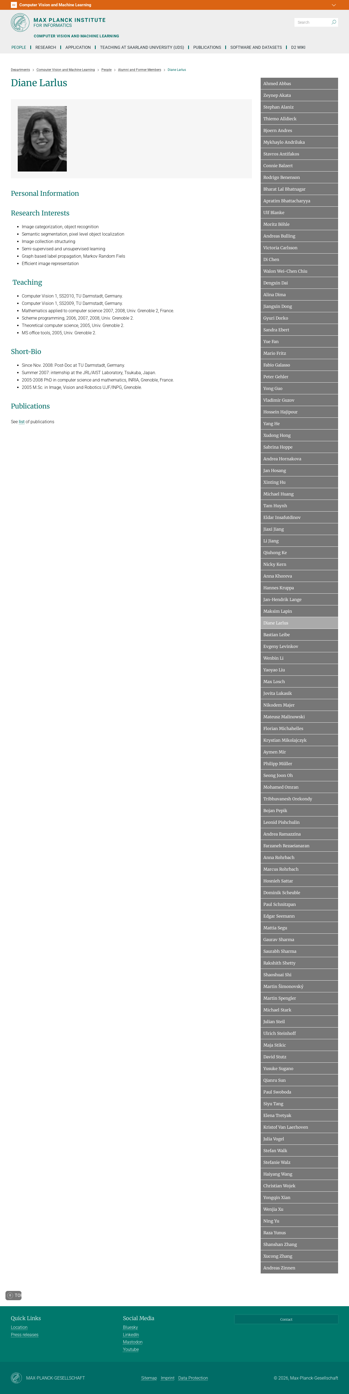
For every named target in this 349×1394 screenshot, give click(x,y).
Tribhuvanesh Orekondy (287, 798)
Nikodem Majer (279, 705)
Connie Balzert (278, 165)
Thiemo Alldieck (280, 118)
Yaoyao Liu (274, 669)
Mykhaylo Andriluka (284, 142)
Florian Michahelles (283, 728)
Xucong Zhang (277, 1256)
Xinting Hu (274, 482)
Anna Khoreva (277, 576)
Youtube (131, 1349)
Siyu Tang (273, 1103)
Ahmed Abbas (277, 83)
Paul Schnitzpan (279, 904)
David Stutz (274, 1056)
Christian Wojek (279, 1185)
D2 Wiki (298, 47)
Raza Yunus (274, 1232)
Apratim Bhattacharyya (286, 200)
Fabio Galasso (276, 365)
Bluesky (130, 1327)
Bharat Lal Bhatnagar (284, 189)
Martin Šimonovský (283, 986)
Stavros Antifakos (281, 154)
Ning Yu (271, 1221)
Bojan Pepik (275, 810)
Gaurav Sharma (278, 939)
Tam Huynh (275, 505)
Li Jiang (271, 540)
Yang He (271, 423)
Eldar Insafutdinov (282, 517)
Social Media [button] (138, 1318)
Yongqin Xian (276, 1197)
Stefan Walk (275, 1150)
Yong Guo (272, 388)
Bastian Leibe (276, 634)
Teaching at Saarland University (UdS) (142, 47)
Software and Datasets (256, 47)
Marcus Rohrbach (281, 869)
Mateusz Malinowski (284, 716)
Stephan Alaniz (278, 107)
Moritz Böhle (276, 224)
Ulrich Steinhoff (279, 1033)
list (22, 421)
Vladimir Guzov (278, 400)
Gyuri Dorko (275, 318)
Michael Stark (277, 1010)
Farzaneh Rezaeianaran (286, 845)
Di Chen (271, 259)
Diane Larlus (275, 623)
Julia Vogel (273, 1138)
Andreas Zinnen (279, 1267)
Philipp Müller (277, 763)
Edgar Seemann (279, 916)
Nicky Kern (274, 564)
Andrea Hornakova (282, 458)
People (18, 47)
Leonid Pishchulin (281, 822)
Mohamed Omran (281, 787)
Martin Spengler (279, 998)
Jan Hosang (274, 470)
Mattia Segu (275, 927)
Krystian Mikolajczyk (285, 740)
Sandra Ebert (276, 329)
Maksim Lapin (277, 611)
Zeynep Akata (277, 95)
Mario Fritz (274, 353)
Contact (286, 1319)
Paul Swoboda (277, 1092)
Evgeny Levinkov (280, 646)
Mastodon (133, 1342)
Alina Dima (274, 294)
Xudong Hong (277, 435)
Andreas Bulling (279, 236)
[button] (333, 5)
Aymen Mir (274, 752)
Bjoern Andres (277, 130)
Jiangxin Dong (277, 306)
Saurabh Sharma (279, 951)
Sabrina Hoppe (278, 447)
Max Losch (274, 681)
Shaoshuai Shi (277, 974)
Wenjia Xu (273, 1209)
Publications (207, 47)
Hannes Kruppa (278, 587)
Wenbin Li (273, 658)
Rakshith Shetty (279, 963)
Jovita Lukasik (277, 693)
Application (78, 47)
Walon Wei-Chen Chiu (285, 271)
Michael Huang (278, 494)
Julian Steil (274, 1021)
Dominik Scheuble (281, 892)
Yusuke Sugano (278, 1068)
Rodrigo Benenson (281, 177)
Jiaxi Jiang (273, 529)
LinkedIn (131, 1334)
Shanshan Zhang (280, 1244)
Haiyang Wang (277, 1174)
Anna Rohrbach (278, 857)
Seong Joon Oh (278, 775)
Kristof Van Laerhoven (285, 1127)
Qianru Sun (274, 1080)
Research (45, 47)
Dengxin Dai (275, 283)
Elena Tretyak (277, 1115)
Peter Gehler (275, 376)
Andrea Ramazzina (282, 834)
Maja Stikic (274, 1045)
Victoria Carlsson (280, 247)
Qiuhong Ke (275, 552)
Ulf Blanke (273, 212)
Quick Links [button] (26, 1318)
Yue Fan (271, 341)
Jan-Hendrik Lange (282, 599)
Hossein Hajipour (280, 411)
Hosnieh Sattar (278, 881)
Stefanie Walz (276, 1162)
